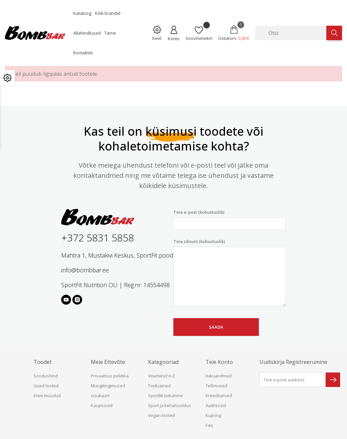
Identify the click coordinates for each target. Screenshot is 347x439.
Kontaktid (82, 53)
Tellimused (216, 386)
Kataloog (82, 13)
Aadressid (216, 405)
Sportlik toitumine (165, 395)
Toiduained (159, 386)
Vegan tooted (161, 415)
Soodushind (46, 376)
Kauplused (101, 405)
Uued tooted (46, 386)
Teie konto (219, 362)
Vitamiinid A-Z (161, 376)
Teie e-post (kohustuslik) (229, 219)
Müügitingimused (108, 386)
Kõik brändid (107, 13)
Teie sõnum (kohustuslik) (229, 272)
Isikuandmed (219, 376)
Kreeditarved (219, 395)
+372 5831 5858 (97, 237)
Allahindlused (87, 33)
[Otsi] (290, 33)
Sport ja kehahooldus (169, 405)
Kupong (213, 415)
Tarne (110, 33)
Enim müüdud (47, 395)
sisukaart (100, 395)
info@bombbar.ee (85, 270)
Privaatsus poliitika (110, 376)
